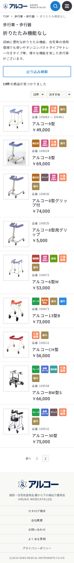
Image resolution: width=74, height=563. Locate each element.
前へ (28, 458)
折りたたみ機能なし (53, 16)
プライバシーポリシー (37, 548)
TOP (6, 16)
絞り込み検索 (37, 71)
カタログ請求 (37, 511)
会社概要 (37, 520)
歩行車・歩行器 (24, 16)
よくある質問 (37, 539)
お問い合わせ (37, 529)
